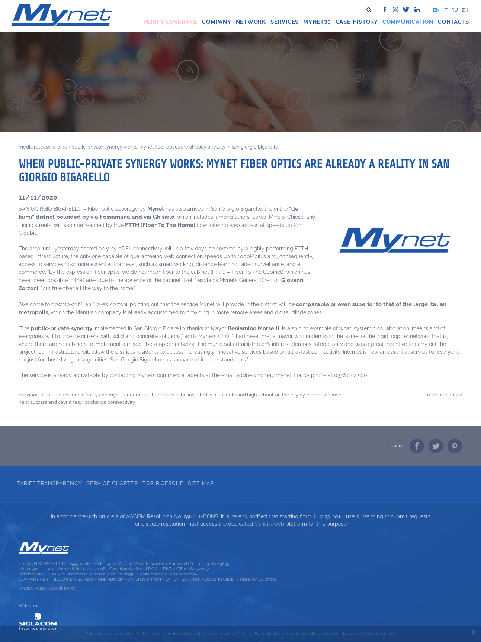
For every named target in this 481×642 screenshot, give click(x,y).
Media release (35, 147)
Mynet (313, 22)
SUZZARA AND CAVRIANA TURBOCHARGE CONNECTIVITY (83, 402)
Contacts (453, 22)
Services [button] (284, 22)
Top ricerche (162, 483)
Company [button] (216, 22)
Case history (357, 22)
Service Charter (112, 483)
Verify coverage (170, 22)
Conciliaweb (269, 524)
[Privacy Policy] (33, 588)
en (436, 10)
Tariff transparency (49, 483)
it (445, 10)
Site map (201, 483)
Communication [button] (407, 22)
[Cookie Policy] (62, 588)
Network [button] (251, 22)
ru (454, 10)
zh (465, 10)
